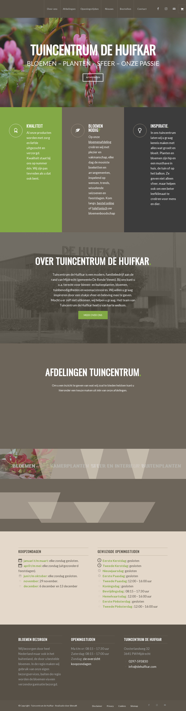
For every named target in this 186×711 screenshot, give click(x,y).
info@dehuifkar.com (142, 667)
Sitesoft (73, 705)
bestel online (105, 203)
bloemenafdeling (99, 142)
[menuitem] (52, 9)
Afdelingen (93, 76)
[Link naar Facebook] (158, 8)
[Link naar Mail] (174, 8)
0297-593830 (138, 661)
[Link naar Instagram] (166, 8)
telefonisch (99, 208)
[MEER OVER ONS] (93, 315)
